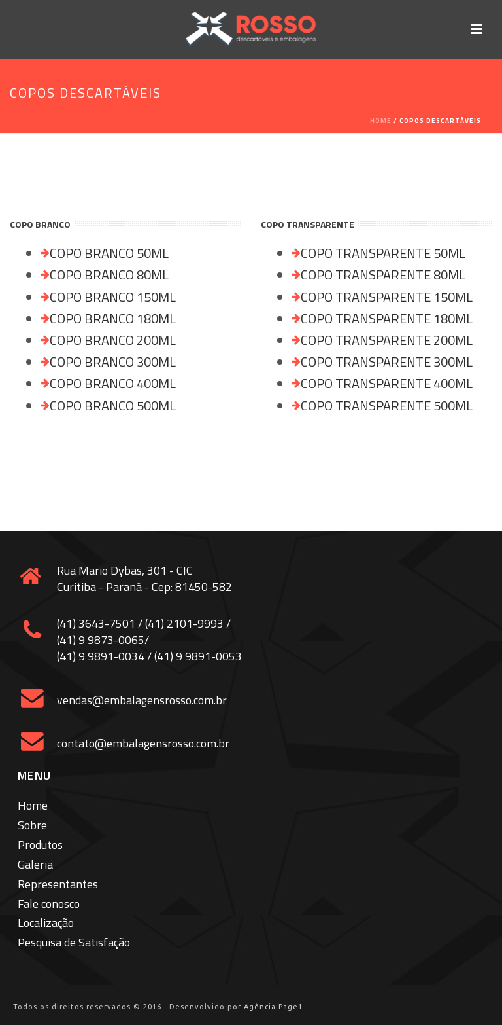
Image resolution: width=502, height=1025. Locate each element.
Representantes (58, 884)
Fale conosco (49, 903)
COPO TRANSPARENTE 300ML (387, 361)
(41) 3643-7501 (96, 623)
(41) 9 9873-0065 (100, 640)
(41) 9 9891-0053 (198, 656)
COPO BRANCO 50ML (109, 253)
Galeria (35, 864)
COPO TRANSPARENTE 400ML (387, 383)
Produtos (40, 845)
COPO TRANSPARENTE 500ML (387, 405)
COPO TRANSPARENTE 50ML (383, 253)
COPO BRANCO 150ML (113, 297)
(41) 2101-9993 (184, 623)
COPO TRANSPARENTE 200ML (387, 340)
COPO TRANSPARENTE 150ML (387, 297)
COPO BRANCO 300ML (113, 361)
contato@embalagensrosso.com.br (143, 743)
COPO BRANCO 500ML (113, 405)
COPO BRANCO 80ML (109, 274)
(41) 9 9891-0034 (100, 656)
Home (381, 121)
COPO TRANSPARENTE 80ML (383, 274)
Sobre (32, 825)
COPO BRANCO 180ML (113, 318)
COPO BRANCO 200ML (113, 340)
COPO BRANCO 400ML (113, 383)
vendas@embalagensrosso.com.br (142, 700)
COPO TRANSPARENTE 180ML (387, 318)
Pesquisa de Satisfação (74, 942)
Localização (46, 922)
